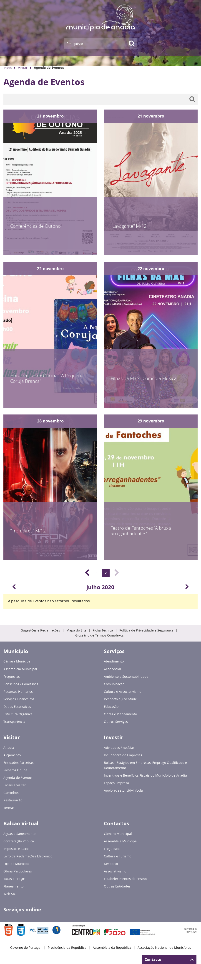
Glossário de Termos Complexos (99, 635)
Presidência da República (67, 948)
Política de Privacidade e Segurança (146, 630)
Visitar (23, 68)
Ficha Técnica (103, 630)
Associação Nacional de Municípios (164, 948)
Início (7, 68)
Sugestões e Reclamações (40, 630)
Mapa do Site (76, 630)
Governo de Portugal (25, 948)
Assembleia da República (112, 948)
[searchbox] (100, 99)
